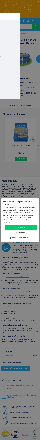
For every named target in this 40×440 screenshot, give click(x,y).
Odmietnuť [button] (20, 233)
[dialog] (20, 220)
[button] (20, 238)
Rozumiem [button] (21, 227)
